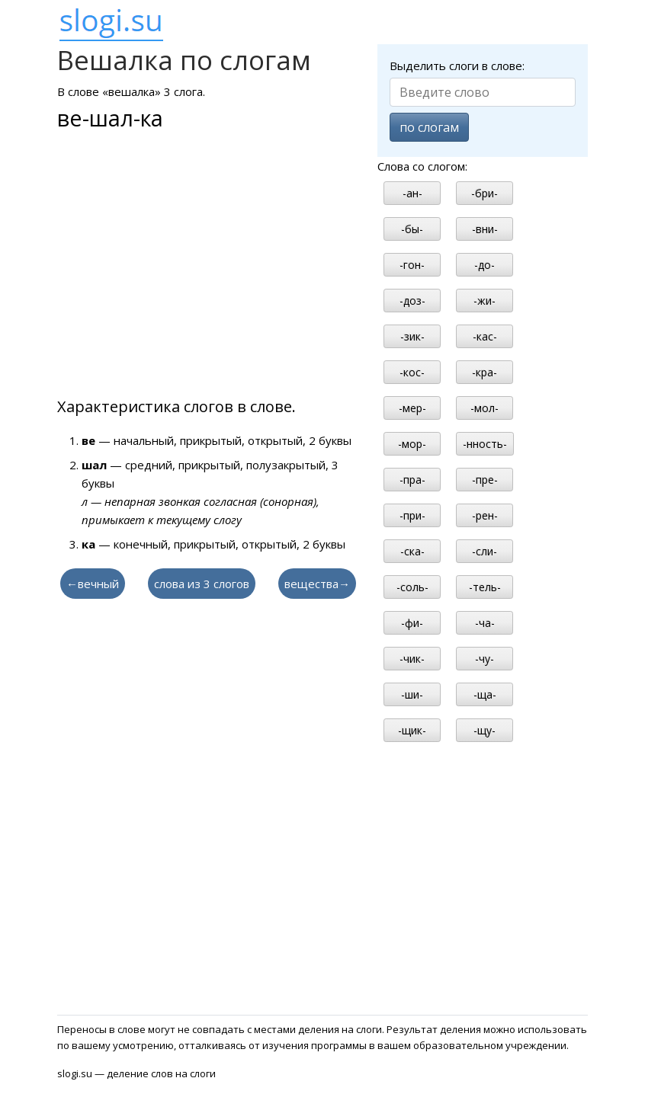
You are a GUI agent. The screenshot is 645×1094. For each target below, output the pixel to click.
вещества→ (317, 583)
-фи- (412, 623)
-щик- (412, 730)
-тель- (485, 587)
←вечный (92, 583)
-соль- (412, 587)
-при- (412, 515)
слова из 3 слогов (201, 583)
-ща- (484, 694)
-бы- (412, 229)
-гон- (412, 265)
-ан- (412, 193)
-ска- (412, 551)
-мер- (412, 408)
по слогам (429, 127)
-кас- (485, 336)
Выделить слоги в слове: (457, 65)
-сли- (484, 551)
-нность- (485, 444)
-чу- (484, 658)
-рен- (485, 515)
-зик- (412, 336)
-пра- (412, 479)
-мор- (412, 444)
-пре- (485, 479)
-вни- (485, 229)
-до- (484, 265)
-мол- (484, 408)
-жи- (484, 300)
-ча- (485, 623)
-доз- (412, 300)
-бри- (484, 193)
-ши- (412, 694)
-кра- (484, 372)
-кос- (412, 372)
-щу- (484, 730)
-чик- (412, 658)
